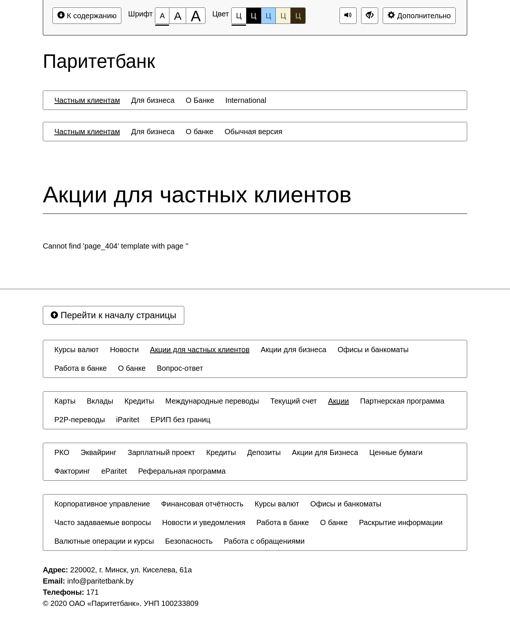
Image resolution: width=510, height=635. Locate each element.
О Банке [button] (200, 100)
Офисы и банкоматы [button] (373, 349)
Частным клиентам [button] (87, 100)
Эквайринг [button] (98, 452)
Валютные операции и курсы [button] (104, 541)
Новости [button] (124, 349)
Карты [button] (65, 401)
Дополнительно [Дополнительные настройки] (419, 15)
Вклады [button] (100, 401)
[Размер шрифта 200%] (195, 15)
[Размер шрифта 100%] (162, 15)
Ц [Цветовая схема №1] (239, 18)
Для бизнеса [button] (153, 100)
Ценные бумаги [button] (396, 452)
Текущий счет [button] (293, 401)
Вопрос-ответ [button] (180, 368)
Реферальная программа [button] (182, 471)
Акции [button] (338, 401)
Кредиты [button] (139, 401)
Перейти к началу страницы (113, 315)
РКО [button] (61, 452)
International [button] (245, 100)
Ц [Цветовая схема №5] (298, 16)
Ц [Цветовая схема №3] (268, 16)
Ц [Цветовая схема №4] (283, 16)
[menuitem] (87, 100)
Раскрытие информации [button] (401, 522)
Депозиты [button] (264, 452)
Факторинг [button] (72, 471)
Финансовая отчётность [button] (202, 504)
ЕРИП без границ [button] (180, 420)
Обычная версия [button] (253, 131)
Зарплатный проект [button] (161, 452)
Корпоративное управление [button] (102, 504)
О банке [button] (199, 131)
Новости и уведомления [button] (203, 522)
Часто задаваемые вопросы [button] (102, 522)
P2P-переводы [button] (79, 420)
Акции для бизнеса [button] (293, 349)
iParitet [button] (127, 420)
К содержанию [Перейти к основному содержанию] (87, 15)
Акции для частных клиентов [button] (200, 349)
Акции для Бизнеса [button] (325, 452)
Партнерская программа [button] (402, 401)
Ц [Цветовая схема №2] (253, 16)
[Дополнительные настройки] (369, 15)
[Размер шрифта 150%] (177, 15)
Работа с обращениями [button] (264, 541)
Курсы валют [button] (76, 349)
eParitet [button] (114, 471)
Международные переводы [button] (212, 401)
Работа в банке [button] (80, 368)
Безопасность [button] (189, 541)
